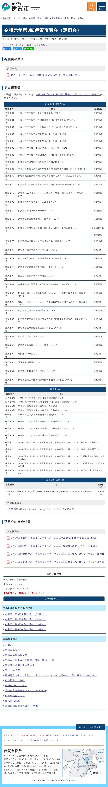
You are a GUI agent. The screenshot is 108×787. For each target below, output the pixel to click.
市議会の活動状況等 (16, 655)
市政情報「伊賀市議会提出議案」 (68, 94)
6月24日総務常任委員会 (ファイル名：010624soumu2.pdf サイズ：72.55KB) (53, 546)
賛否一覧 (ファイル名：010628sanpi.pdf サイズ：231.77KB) (44, 75)
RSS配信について (51, 735)
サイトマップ (12, 735)
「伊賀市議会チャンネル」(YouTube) (26, 690)
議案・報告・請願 (39, 18)
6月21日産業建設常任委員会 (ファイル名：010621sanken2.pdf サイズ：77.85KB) (55, 562)
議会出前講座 (12, 670)
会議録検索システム (16, 685)
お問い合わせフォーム (54, 599)
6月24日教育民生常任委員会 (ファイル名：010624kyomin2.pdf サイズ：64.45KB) (55, 554)
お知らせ (10, 645)
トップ (16, 18)
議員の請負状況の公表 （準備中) (23, 706)
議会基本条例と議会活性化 (20, 665)
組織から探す (30, 735)
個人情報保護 (12, 700)
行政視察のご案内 (15, 680)
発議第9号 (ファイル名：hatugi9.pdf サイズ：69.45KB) (40, 509)
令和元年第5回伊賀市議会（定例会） (25, 624)
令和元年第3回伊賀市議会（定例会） (25, 614)
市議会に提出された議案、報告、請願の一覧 (29, 660)
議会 (25, 18)
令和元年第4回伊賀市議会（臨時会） (25, 619)
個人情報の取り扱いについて (79, 735)
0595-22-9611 (26, 759)
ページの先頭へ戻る (93, 727)
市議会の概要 (12, 650)
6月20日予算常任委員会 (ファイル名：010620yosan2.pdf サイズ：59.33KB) (52, 538)
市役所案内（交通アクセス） (45, 740)
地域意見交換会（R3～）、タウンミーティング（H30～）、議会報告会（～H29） (51, 675)
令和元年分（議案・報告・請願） (67, 18)
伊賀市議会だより (15, 695)
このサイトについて (16, 740)
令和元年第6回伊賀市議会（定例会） (25, 629)
